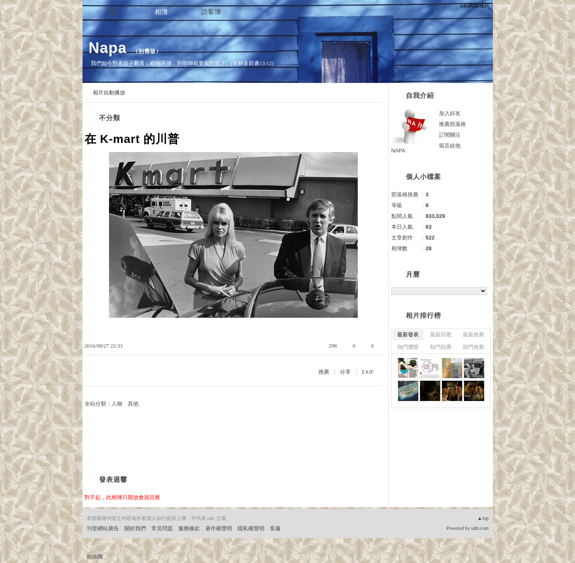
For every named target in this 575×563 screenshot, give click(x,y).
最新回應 (440, 334)
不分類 (109, 117)
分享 (345, 372)
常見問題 (162, 528)
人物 (117, 404)
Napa (108, 47)
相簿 (161, 11)
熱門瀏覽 (408, 347)
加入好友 (450, 113)
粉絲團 (95, 556)
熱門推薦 (473, 347)
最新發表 (408, 334)
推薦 (323, 372)
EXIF (368, 372)
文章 (111, 11)
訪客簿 (211, 11)
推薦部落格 (452, 124)
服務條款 (189, 528)
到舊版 (147, 51)
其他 (133, 404)
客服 (275, 528)
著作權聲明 (218, 528)
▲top (482, 518)
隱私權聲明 (251, 528)
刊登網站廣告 (103, 528)
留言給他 (450, 146)
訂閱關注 (450, 135)
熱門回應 (440, 347)
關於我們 (135, 528)
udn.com (480, 528)
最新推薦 (473, 334)
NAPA (398, 150)
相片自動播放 (109, 92)
